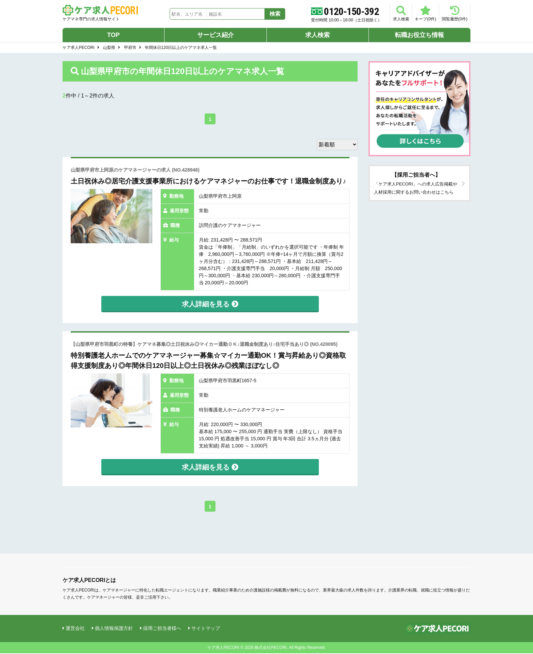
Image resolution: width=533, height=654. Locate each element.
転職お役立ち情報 (419, 35)
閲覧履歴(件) (452, 13)
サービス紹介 (215, 35)
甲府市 (130, 48)
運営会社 (75, 628)
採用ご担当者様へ (162, 628)
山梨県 (109, 48)
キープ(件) (418, 13)
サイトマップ (205, 628)
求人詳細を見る (210, 304)
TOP (113, 35)
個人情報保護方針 (114, 628)
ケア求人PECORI (78, 48)
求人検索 (389, 13)
